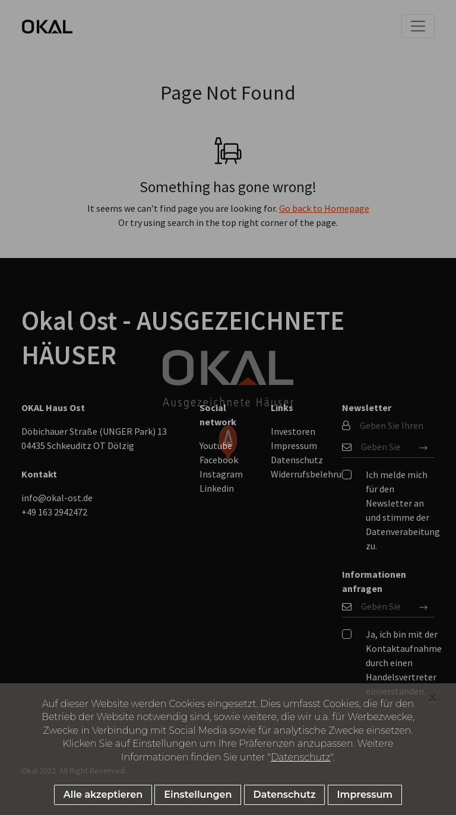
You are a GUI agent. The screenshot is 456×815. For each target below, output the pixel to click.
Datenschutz (300, 757)
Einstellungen (198, 794)
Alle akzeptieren (103, 794)
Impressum (365, 794)
